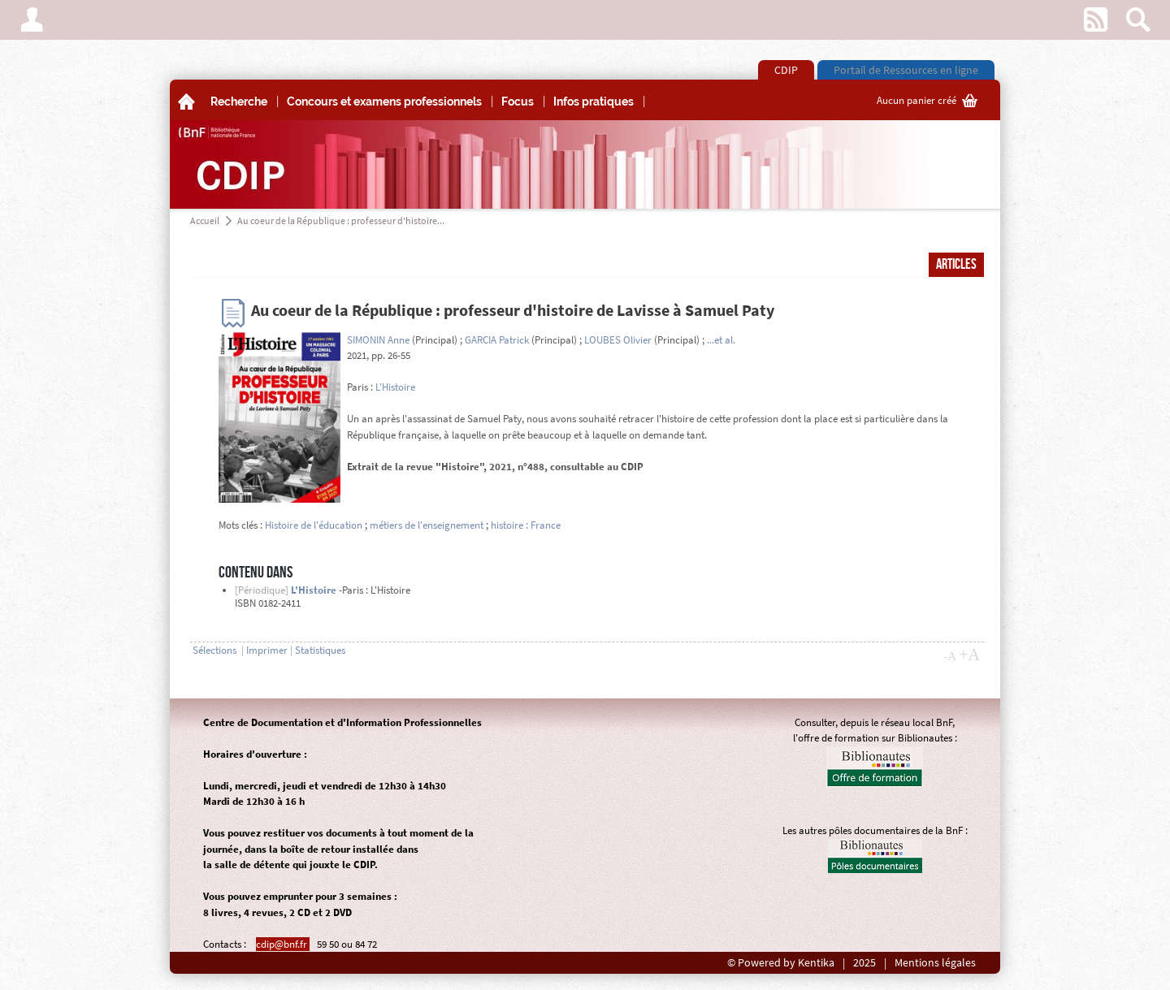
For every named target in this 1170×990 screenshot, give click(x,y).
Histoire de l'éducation (313, 525)
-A (949, 656)
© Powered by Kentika (780, 963)
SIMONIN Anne (378, 340)
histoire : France (526, 525)
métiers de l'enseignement (426, 525)
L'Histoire (395, 387)
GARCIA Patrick (497, 340)
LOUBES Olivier (618, 340)
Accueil (204, 220)
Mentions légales (935, 963)
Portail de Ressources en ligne (906, 70)
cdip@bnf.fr (283, 944)
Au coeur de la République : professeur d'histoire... (340, 220)
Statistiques (320, 650)
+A (969, 655)
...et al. (721, 340)
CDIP (786, 70)
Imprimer (267, 650)
